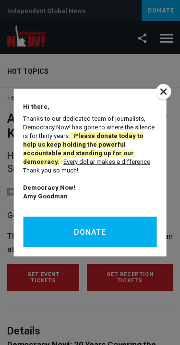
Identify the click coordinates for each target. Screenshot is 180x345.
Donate (90, 232)
